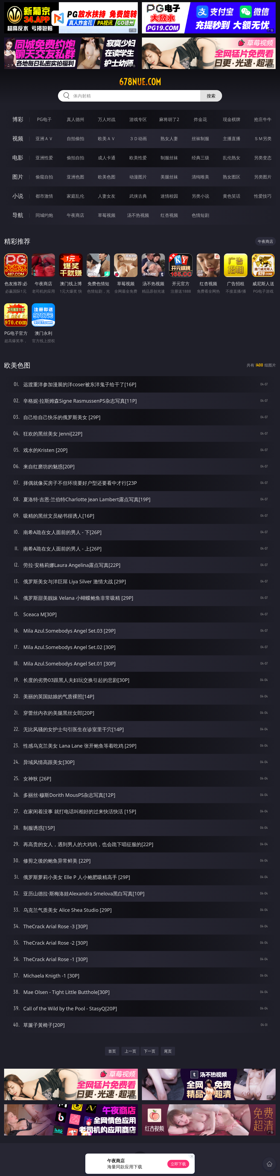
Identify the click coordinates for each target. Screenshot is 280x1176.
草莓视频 (106, 215)
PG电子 (44, 119)
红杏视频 (169, 215)
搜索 (211, 96)
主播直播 (231, 139)
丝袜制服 (200, 139)
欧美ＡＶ (106, 139)
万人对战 (106, 119)
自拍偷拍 (75, 139)
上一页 (130, 1051)
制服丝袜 (169, 158)
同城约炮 (44, 215)
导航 (17, 215)
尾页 (168, 1051)
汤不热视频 (138, 215)
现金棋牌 (231, 119)
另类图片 (263, 177)
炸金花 (200, 119)
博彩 (17, 119)
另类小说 (200, 196)
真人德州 (75, 119)
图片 (17, 176)
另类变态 (263, 158)
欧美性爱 (138, 158)
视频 (17, 138)
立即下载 (178, 1163)
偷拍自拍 (75, 158)
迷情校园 (169, 196)
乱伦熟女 (231, 158)
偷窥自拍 (44, 177)
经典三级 (200, 158)
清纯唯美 (200, 177)
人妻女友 (106, 196)
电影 (17, 157)
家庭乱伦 (75, 196)
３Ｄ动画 (138, 139)
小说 (17, 196)
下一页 (149, 1051)
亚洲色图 (75, 177)
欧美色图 (106, 177)
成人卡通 (106, 158)
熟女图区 (231, 177)
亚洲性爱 (44, 158)
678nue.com (140, 81)
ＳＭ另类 (263, 139)
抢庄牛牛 (263, 119)
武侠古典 (138, 196)
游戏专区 (138, 119)
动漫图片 (138, 177)
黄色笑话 (231, 196)
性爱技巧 (263, 196)
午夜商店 (75, 215)
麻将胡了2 (169, 119)
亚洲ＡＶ (44, 139)
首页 (112, 1051)
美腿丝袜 (169, 177)
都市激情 (44, 196)
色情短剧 (200, 215)
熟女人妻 (169, 139)
